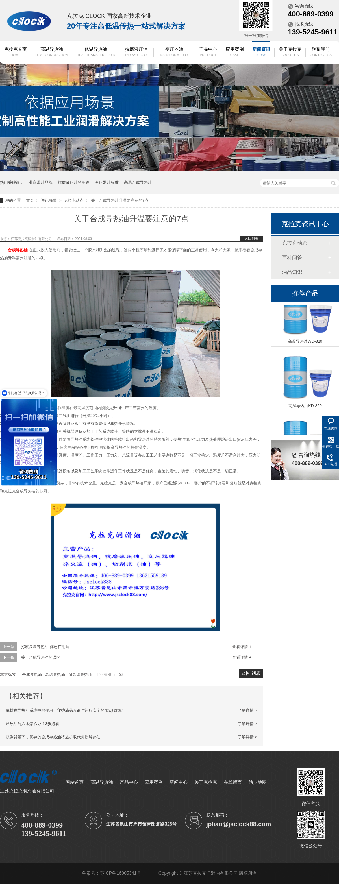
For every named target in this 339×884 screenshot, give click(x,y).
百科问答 (292, 257)
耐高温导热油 (80, 674)
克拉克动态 (74, 200)
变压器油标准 (107, 182)
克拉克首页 (15, 52)
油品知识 (292, 272)
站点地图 (258, 782)
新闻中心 (178, 782)
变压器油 (174, 52)
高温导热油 (51, 52)
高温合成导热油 (138, 182)
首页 (30, 200)
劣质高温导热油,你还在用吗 (45, 646)
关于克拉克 (290, 52)
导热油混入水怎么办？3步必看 (32, 723)
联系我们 (321, 52)
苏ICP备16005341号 (120, 873)
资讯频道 (49, 200)
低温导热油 (96, 52)
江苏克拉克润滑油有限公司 (32, 239)
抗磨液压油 (136, 52)
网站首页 (75, 782)
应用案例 (235, 52)
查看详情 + (241, 646)
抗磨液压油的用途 (74, 182)
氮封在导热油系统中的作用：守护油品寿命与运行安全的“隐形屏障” (64, 710)
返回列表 (251, 239)
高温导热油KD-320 (304, 406)
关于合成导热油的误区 (40, 657)
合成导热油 (32, 674)
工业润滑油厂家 (109, 674)
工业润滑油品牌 (39, 182)
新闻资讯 (261, 52)
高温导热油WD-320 (305, 342)
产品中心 (208, 52)
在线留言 (233, 782)
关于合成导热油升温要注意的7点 (120, 200)
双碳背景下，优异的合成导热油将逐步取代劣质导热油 (53, 737)
